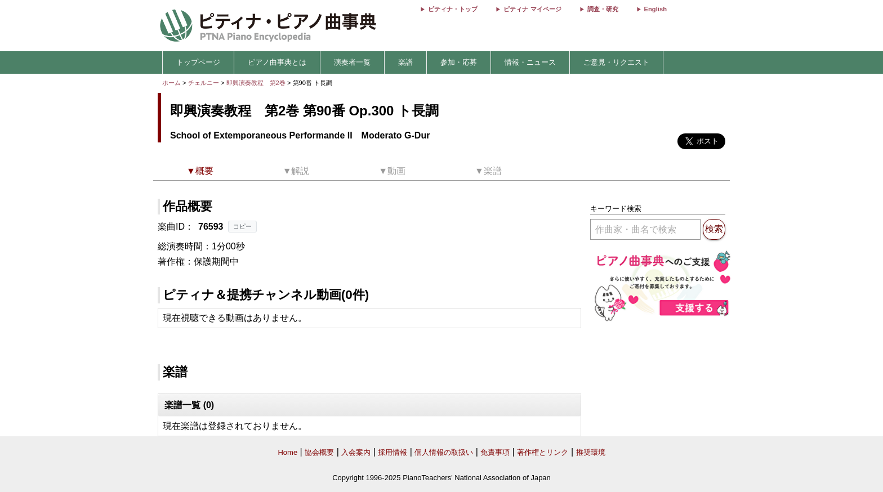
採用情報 (392, 452)
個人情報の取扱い (443, 452)
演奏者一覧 (352, 62)
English (655, 9)
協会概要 (319, 452)
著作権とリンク (542, 452)
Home (287, 452)
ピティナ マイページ (532, 9)
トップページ (198, 62)
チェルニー (203, 82)
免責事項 (495, 452)
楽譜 (405, 62)
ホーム (171, 82)
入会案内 (356, 452)
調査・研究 (602, 9)
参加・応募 (458, 62)
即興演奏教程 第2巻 (256, 82)
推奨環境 (590, 452)
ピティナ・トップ (453, 9)
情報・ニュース (530, 62)
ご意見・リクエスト (616, 62)
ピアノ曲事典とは (277, 62)
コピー (242, 226)
